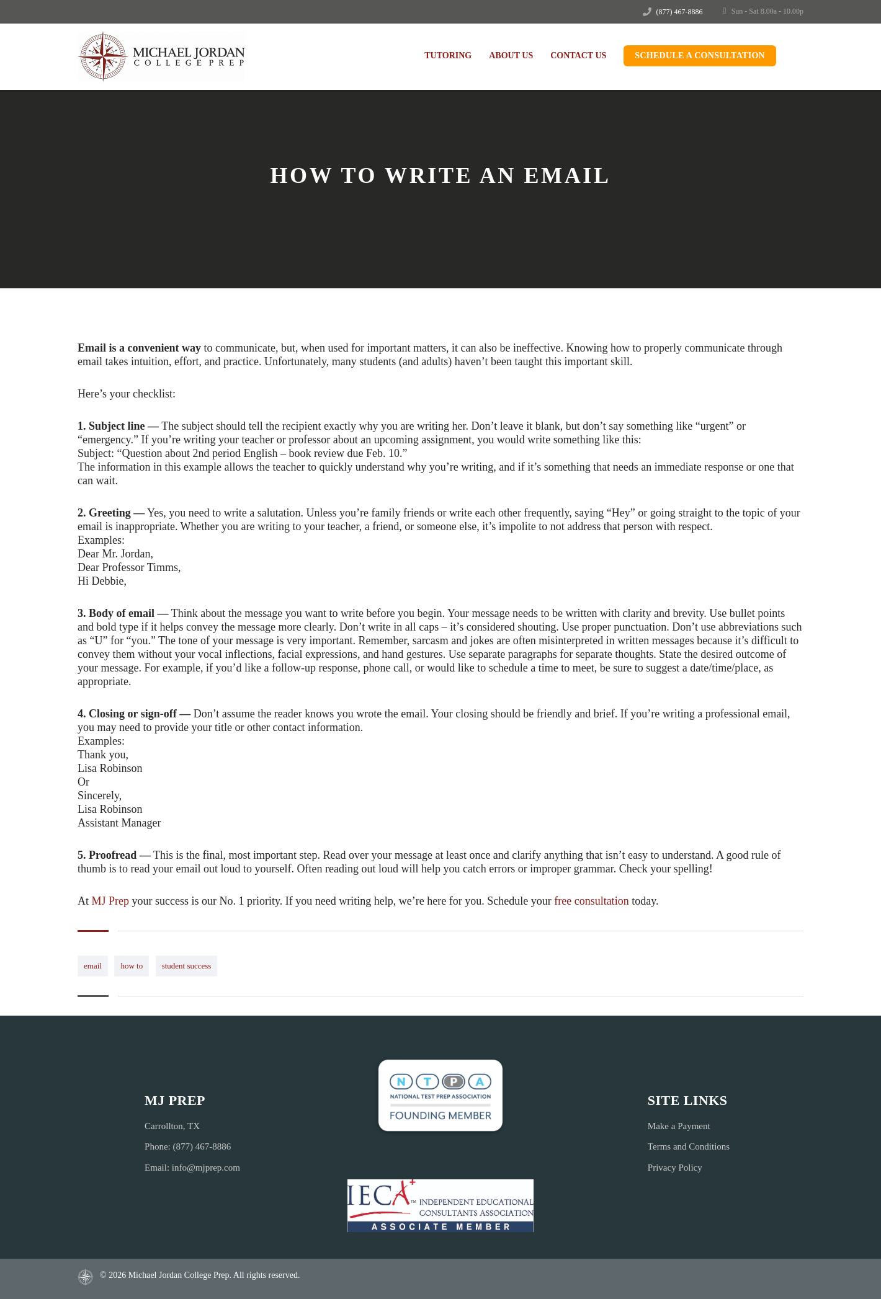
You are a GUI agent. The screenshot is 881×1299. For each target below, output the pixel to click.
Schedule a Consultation (700, 55)
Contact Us (578, 55)
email (93, 965)
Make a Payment (679, 1126)
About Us (511, 55)
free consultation (591, 901)
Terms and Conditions (689, 1146)
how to (131, 965)
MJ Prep (111, 901)
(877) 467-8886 (679, 11)
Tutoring (448, 55)
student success (187, 965)
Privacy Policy (675, 1168)
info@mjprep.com (206, 1168)
